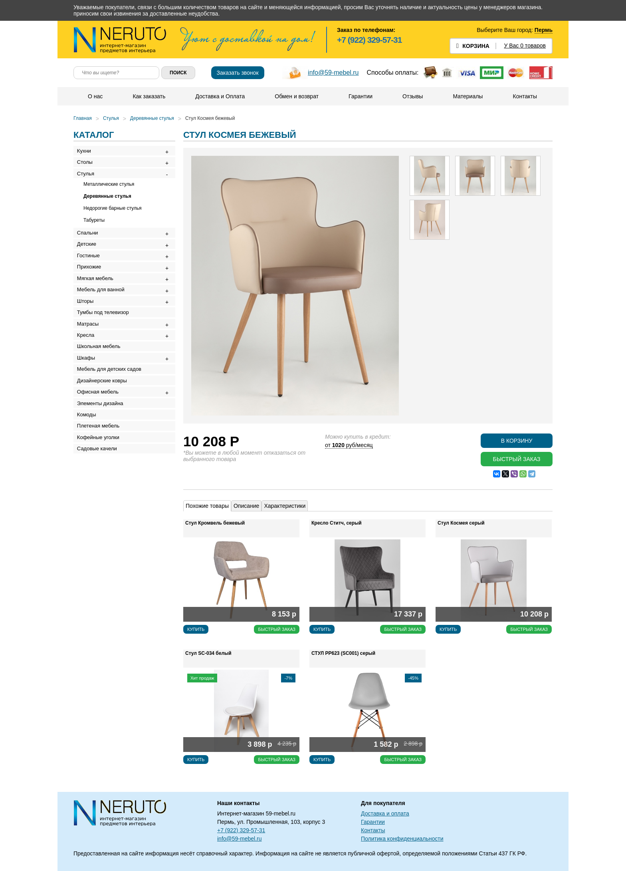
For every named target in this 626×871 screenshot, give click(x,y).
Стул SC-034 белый (208, 653)
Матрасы (90, 363)
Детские (89, 259)
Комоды (89, 481)
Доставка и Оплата (219, 96)
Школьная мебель (101, 393)
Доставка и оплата (385, 813)
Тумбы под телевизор (106, 348)
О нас (94, 96)
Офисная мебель (100, 452)
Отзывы (412, 96)
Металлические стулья (108, 194)
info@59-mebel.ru (333, 72)
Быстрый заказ (516, 459)
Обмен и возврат (296, 96)
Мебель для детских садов (112, 422)
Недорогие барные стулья (112, 218)
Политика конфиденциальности (402, 838)
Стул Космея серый (461, 523)
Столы (87, 167)
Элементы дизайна (103, 466)
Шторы (88, 333)
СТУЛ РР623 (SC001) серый (343, 653)
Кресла (88, 378)
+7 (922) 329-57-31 (369, 39)
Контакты (524, 96)
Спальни (90, 245)
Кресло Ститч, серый (336, 523)
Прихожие (92, 289)
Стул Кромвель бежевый (215, 523)
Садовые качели (100, 526)
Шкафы (89, 407)
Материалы (467, 96)
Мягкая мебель (98, 304)
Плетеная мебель (101, 496)
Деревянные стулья (152, 118)
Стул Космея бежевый (210, 118)
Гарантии (360, 96)
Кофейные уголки (101, 511)
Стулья (111, 118)
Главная (82, 118)
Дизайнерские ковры (105, 437)
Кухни (87, 152)
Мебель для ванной (103, 319)
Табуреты (94, 230)
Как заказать (148, 96)
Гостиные (91, 274)
